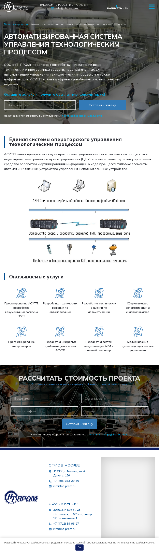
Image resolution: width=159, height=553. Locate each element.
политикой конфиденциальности (82, 115)
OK (80, 547)
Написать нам (118, 8)
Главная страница (16, 24)
